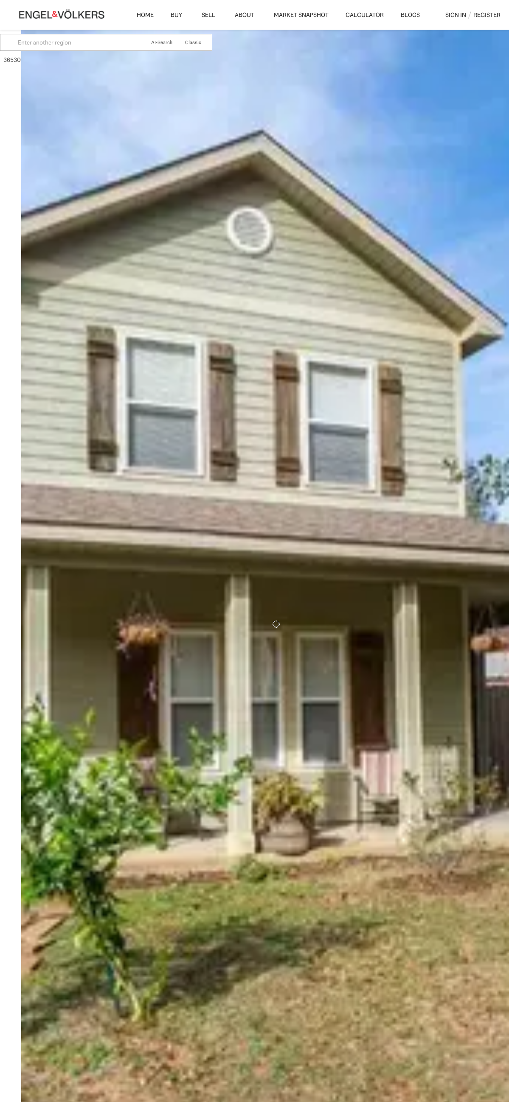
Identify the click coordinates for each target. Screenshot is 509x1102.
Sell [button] (208, 15)
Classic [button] (214, 42)
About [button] (244, 15)
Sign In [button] (455, 15)
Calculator (365, 15)
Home (145, 15)
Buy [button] (176, 15)
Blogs (410, 15)
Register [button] (487, 15)
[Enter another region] (99, 42)
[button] (31, 42)
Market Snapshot (301, 15)
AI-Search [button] (183, 42)
